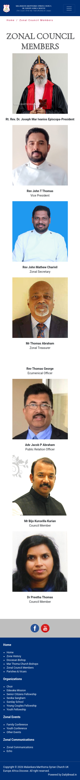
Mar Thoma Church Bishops (22, 663)
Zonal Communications (20, 747)
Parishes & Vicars (16, 671)
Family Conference (17, 724)
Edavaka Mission (16, 690)
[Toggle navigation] (69, 8)
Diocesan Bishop (16, 660)
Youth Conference (17, 728)
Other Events (14, 732)
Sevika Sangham (16, 698)
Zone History (14, 656)
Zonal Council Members (20, 667)
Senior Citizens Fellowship (21, 694)
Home (11, 20)
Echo (9, 751)
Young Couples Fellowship (21, 705)
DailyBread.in (69, 774)
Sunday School (15, 701)
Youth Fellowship (16, 709)
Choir (10, 686)
